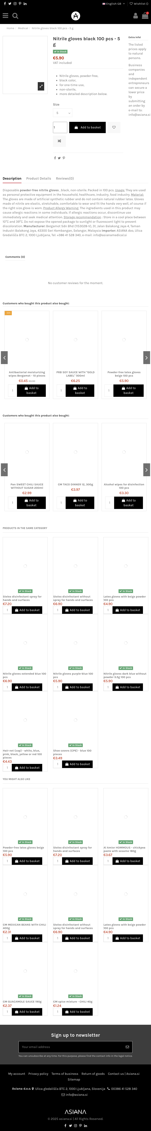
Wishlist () (138, 3)
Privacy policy (38, 1074)
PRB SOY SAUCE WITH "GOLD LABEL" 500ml (75, 373)
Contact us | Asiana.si (124, 1074)
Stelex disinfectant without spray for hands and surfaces (73, 598)
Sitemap (74, 1079)
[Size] (62, 112)
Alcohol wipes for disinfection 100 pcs (124, 485)
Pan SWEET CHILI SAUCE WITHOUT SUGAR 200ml (27, 485)
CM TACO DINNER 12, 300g (75, 484)
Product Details (38, 179)
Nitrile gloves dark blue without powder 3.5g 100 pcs (125, 675)
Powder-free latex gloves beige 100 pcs (124, 373)
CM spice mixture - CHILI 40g (72, 1001)
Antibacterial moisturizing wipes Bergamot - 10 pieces (27, 373)
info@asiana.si (77, 1095)
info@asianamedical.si (110, 235)
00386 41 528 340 (124, 1089)
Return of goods (93, 1074)
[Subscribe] (127, 1047)
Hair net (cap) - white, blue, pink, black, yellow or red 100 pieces (22, 754)
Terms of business (65, 1074)
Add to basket (87, 127)
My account (16, 1074)
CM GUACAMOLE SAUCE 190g (22, 1001)
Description (12, 179)
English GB (114, 3)
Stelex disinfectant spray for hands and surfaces (22, 598)
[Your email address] (71, 1047)
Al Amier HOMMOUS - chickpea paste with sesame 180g (124, 849)
